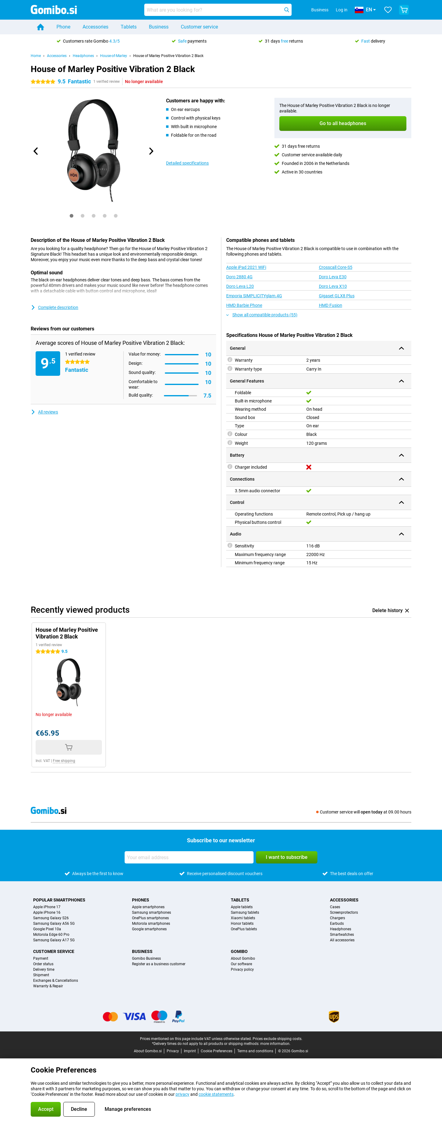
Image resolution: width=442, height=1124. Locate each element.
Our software (241, 964)
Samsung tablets (245, 912)
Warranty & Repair (48, 986)
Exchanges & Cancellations (55, 980)
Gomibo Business (146, 958)
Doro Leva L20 (240, 286)
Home (36, 56)
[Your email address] (189, 857)
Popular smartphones (59, 899)
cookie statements (216, 1094)
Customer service (199, 27)
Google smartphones (149, 929)
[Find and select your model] (218, 10)
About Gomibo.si (148, 1051)
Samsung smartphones (151, 912)
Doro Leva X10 (333, 286)
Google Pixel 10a (47, 929)
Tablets (129, 27)
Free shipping (64, 761)
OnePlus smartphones (150, 918)
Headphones (83, 56)
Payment (40, 958)
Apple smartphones (148, 907)
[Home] (40, 27)
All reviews (44, 412)
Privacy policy (242, 969)
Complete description (54, 307)
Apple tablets (242, 907)
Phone (63, 27)
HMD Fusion (330, 305)
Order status (43, 964)
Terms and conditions (255, 1051)
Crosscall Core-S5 (335, 267)
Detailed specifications (187, 163)
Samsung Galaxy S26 (51, 918)
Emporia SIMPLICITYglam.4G (254, 295)
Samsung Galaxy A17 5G (54, 940)
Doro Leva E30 (333, 276)
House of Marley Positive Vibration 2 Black (168, 56)
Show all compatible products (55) (261, 315)
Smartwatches (342, 934)
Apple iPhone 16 (46, 912)
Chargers (337, 918)
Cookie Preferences (216, 1051)
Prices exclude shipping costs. (277, 1039)
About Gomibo (243, 958)
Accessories (95, 27)
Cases (335, 907)
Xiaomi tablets (243, 918)
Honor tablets (242, 923)
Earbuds (337, 923)
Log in (341, 9)
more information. (275, 1044)
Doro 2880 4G (239, 276)
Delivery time (43, 969)
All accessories (342, 940)
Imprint (190, 1051)
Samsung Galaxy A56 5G (54, 923)
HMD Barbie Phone (244, 305)
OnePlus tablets (244, 929)
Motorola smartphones (151, 923)
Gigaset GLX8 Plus (337, 295)
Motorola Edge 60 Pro (51, 934)
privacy (182, 1094)
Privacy (173, 1051)
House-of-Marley (113, 56)
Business (159, 27)
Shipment (41, 975)
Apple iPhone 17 (46, 907)
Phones (140, 899)
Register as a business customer (158, 964)
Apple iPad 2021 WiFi (246, 267)
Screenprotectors (344, 912)
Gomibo (239, 951)
